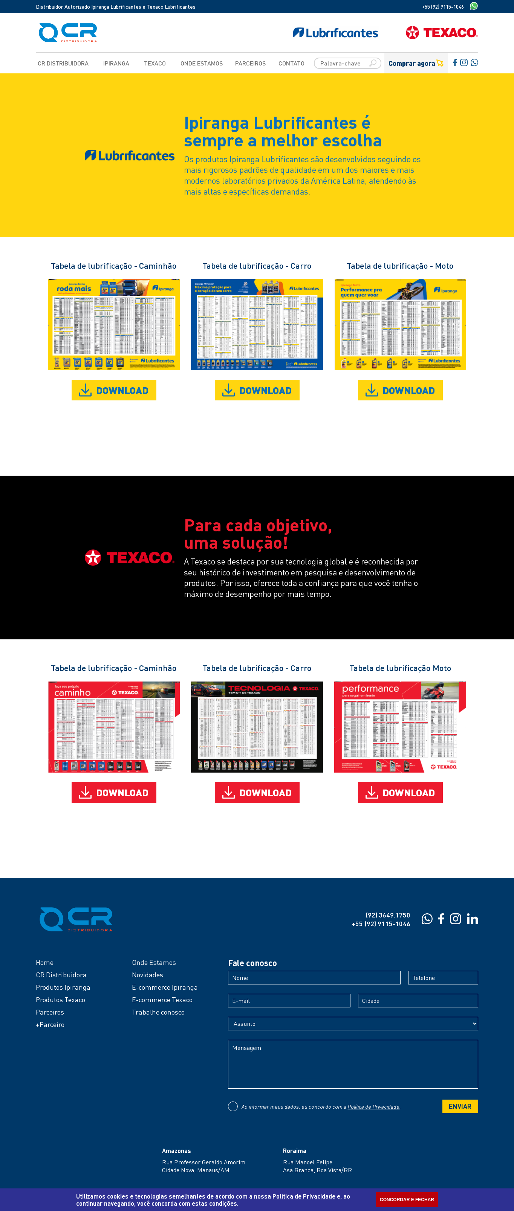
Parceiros (250, 63)
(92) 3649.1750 (388, 915)
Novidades (147, 974)
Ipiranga (116, 63)
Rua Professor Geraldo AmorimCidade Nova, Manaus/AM (203, 1166)
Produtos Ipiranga (63, 987)
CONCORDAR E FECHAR (407, 1199)
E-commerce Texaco (162, 999)
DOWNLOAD (113, 390)
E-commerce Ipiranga (165, 987)
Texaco (155, 63)
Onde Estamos (202, 63)
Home (45, 962)
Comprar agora (416, 63)
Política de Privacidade (373, 1106)
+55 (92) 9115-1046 (443, 6)
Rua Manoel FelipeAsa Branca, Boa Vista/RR (317, 1166)
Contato (291, 63)
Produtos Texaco (60, 999)
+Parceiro (50, 1024)
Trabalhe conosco (158, 1012)
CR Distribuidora (63, 63)
